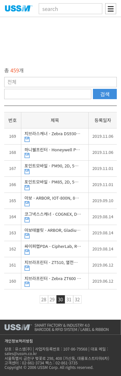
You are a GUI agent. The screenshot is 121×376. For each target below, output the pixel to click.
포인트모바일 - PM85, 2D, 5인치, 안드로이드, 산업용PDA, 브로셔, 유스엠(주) (53, 182)
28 (43, 299)
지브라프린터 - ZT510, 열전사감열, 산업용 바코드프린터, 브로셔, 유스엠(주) (53, 262)
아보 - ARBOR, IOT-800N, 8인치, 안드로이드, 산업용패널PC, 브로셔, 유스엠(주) (53, 198)
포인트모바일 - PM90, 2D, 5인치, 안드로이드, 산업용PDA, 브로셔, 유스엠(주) (53, 166)
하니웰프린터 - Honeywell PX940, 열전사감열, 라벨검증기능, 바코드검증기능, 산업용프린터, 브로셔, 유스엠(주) (53, 150)
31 (69, 299)
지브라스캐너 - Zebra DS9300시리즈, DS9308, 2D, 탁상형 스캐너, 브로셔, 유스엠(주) (53, 133)
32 (77, 299)
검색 (104, 94)
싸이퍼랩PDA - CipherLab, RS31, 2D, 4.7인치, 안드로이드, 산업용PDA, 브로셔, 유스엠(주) (53, 246)
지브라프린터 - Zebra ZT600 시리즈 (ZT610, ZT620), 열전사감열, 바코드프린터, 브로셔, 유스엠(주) (53, 278)
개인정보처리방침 (19, 340)
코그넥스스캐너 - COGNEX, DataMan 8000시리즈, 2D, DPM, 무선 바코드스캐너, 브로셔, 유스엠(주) (53, 214)
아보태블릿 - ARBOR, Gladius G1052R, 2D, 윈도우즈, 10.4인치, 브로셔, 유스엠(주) (53, 230)
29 (52, 299)
